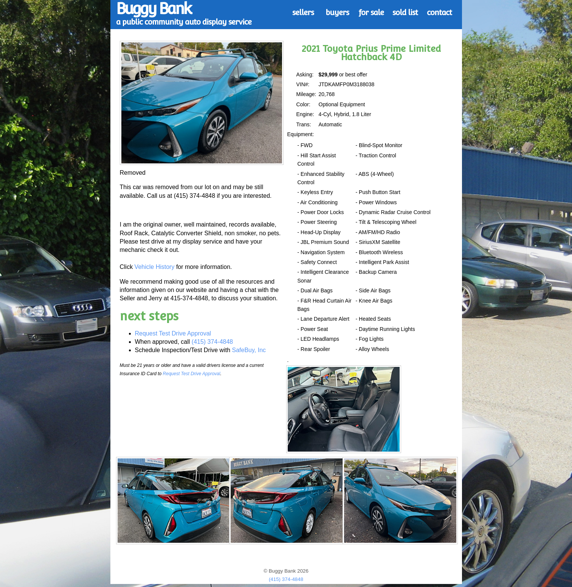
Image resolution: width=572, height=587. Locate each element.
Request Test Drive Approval (173, 333)
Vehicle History (155, 267)
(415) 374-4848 (212, 342)
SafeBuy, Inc (249, 350)
